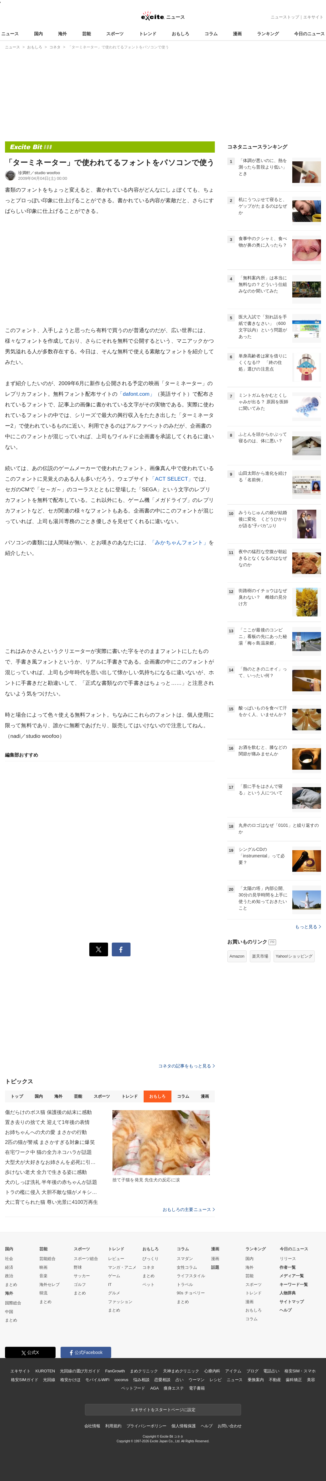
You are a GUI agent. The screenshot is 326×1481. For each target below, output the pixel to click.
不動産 (275, 1379)
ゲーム (114, 1275)
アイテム (233, 1371)
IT (110, 1284)
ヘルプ (285, 1310)
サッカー (82, 1275)
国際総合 (13, 1303)
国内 (38, 33)
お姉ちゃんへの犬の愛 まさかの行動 (46, 1132)
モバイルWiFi (97, 1379)
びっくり (150, 1258)
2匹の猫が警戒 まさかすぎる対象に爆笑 (50, 1142)
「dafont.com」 (136, 394)
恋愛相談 (162, 1379)
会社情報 (92, 1426)
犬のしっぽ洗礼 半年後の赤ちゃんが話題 (51, 1182)
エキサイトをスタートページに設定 (163, 1409)
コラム (211, 33)
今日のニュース (309, 33)
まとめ (11, 1284)
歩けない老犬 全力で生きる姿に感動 (46, 1172)
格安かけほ (70, 1379)
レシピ (216, 1379)
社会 (9, 1258)
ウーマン (197, 1379)
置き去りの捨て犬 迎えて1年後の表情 (47, 1122)
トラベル (185, 1284)
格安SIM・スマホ (300, 1371)
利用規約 (113, 1426)
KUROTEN (45, 1371)
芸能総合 (47, 1258)
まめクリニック (144, 1371)
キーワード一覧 (293, 1284)
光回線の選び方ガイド (80, 1371)
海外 (62, 33)
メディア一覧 (291, 1275)
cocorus (121, 1379)
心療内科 (212, 1371)
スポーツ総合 (86, 1258)
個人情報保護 (183, 1426)
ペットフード (133, 1388)
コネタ (148, 1267)
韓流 (43, 1293)
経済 (9, 1267)
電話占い (271, 1371)
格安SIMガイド (24, 1379)
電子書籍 (197, 1388)
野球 (78, 1267)
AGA (154, 1388)
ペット (148, 1284)
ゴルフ (80, 1284)
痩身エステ (174, 1388)
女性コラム (187, 1267)
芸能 (86, 33)
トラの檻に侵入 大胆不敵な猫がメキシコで (52, 1192)
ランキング (268, 33)
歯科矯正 (294, 1379)
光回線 (49, 1379)
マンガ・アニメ (122, 1267)
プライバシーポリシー (146, 1426)
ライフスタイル (191, 1275)
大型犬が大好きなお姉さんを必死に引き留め (52, 1162)
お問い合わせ (230, 1426)
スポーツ (115, 33)
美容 (311, 1379)
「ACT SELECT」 (171, 479)
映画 (43, 1267)
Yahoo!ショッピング (294, 956)
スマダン (185, 1258)
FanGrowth (115, 1371)
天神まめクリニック (181, 1371)
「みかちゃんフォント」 (179, 543)
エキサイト (313, 17)
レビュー (116, 1258)
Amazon (237, 956)
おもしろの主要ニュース (189, 1209)
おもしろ (180, 33)
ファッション (120, 1301)
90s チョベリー (191, 1293)
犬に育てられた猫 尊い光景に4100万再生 (51, 1202)
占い (179, 1379)
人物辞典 (287, 1293)
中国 (9, 1311)
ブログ (252, 1371)
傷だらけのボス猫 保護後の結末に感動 (48, 1112)
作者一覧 (287, 1267)
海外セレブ (49, 1284)
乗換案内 (256, 1379)
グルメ (114, 1293)
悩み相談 (141, 1379)
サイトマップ (291, 1301)
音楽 (43, 1275)
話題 (215, 1267)
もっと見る (308, 926)
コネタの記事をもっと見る (186, 1065)
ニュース (10, 33)
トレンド (147, 33)
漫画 (237, 33)
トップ (17, 1096)
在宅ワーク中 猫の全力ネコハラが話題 (48, 1152)
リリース (288, 1258)
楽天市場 (260, 956)
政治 (9, 1275)
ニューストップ (285, 17)
